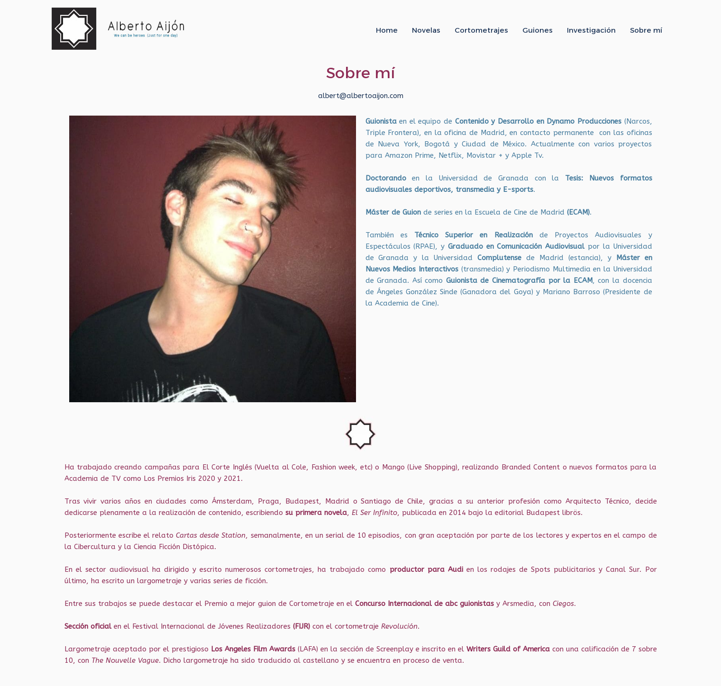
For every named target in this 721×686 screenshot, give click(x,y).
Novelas (426, 30)
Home (387, 30)
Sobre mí (646, 30)
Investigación (591, 30)
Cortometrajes (481, 30)
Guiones (537, 30)
